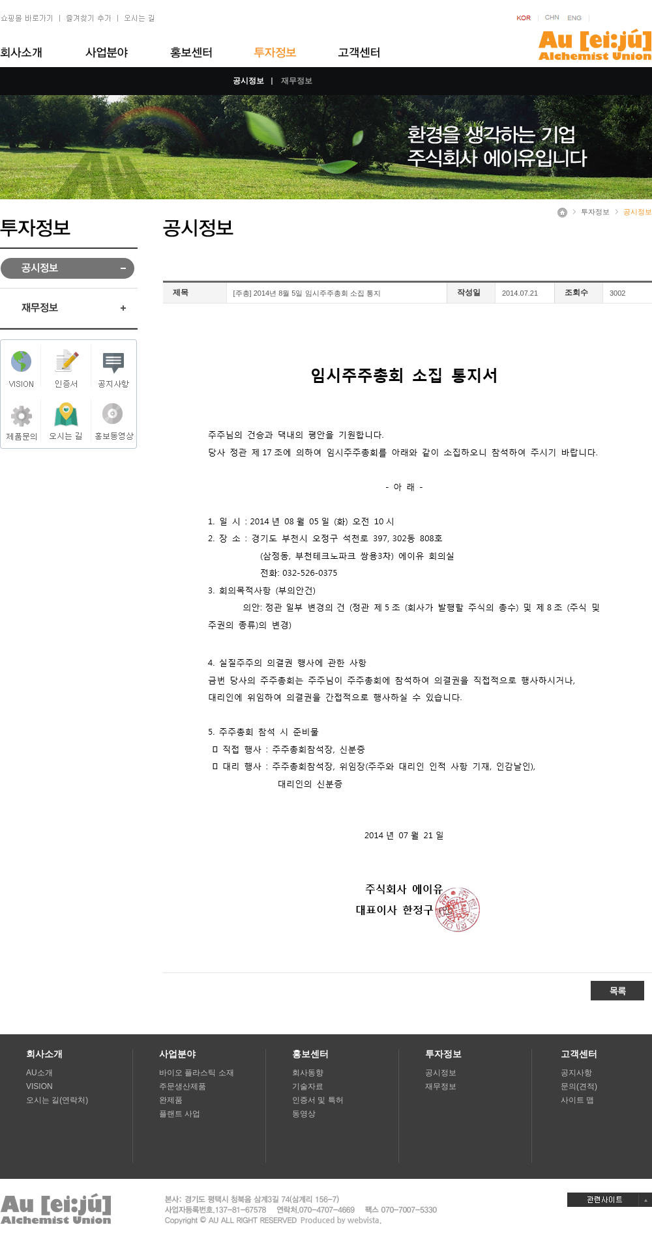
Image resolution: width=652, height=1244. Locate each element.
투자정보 (595, 212)
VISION (39, 1086)
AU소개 (39, 1072)
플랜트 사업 (179, 1113)
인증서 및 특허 (318, 1100)
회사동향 (307, 1072)
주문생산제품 (182, 1086)
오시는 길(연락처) (57, 1100)
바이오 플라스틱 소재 (196, 1072)
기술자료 (307, 1086)
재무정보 (296, 80)
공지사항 (576, 1072)
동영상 (304, 1113)
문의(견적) (579, 1086)
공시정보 (248, 80)
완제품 (171, 1100)
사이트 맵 (577, 1100)
